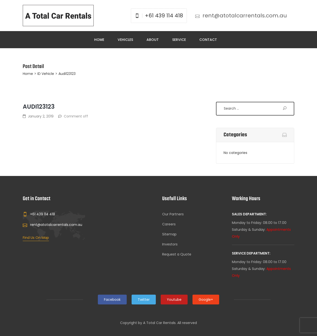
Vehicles (125, 39)
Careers (169, 224)
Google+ (206, 299)
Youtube (174, 299)
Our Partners (173, 214)
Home (99, 39)
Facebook (112, 299)
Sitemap (169, 234)
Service (179, 39)
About (153, 39)
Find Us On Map (36, 237)
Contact (208, 39)
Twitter (144, 299)
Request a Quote (176, 254)
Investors (170, 244)
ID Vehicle (45, 73)
